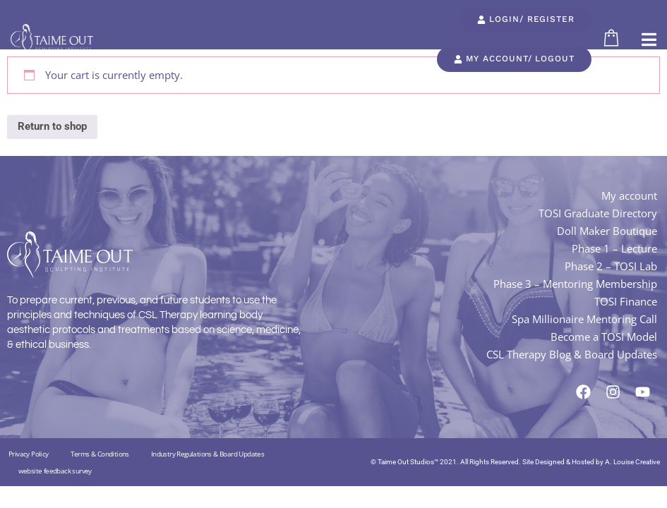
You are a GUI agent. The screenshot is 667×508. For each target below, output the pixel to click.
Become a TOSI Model (604, 336)
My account (629, 195)
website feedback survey (55, 471)
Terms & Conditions (100, 454)
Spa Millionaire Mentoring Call (584, 319)
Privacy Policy (28, 454)
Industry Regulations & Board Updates (207, 454)
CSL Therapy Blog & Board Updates (571, 354)
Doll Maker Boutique (607, 231)
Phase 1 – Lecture (614, 248)
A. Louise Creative (632, 462)
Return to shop (52, 126)
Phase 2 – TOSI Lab (611, 266)
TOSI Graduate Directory (598, 213)
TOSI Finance (625, 301)
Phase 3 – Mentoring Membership (575, 284)
